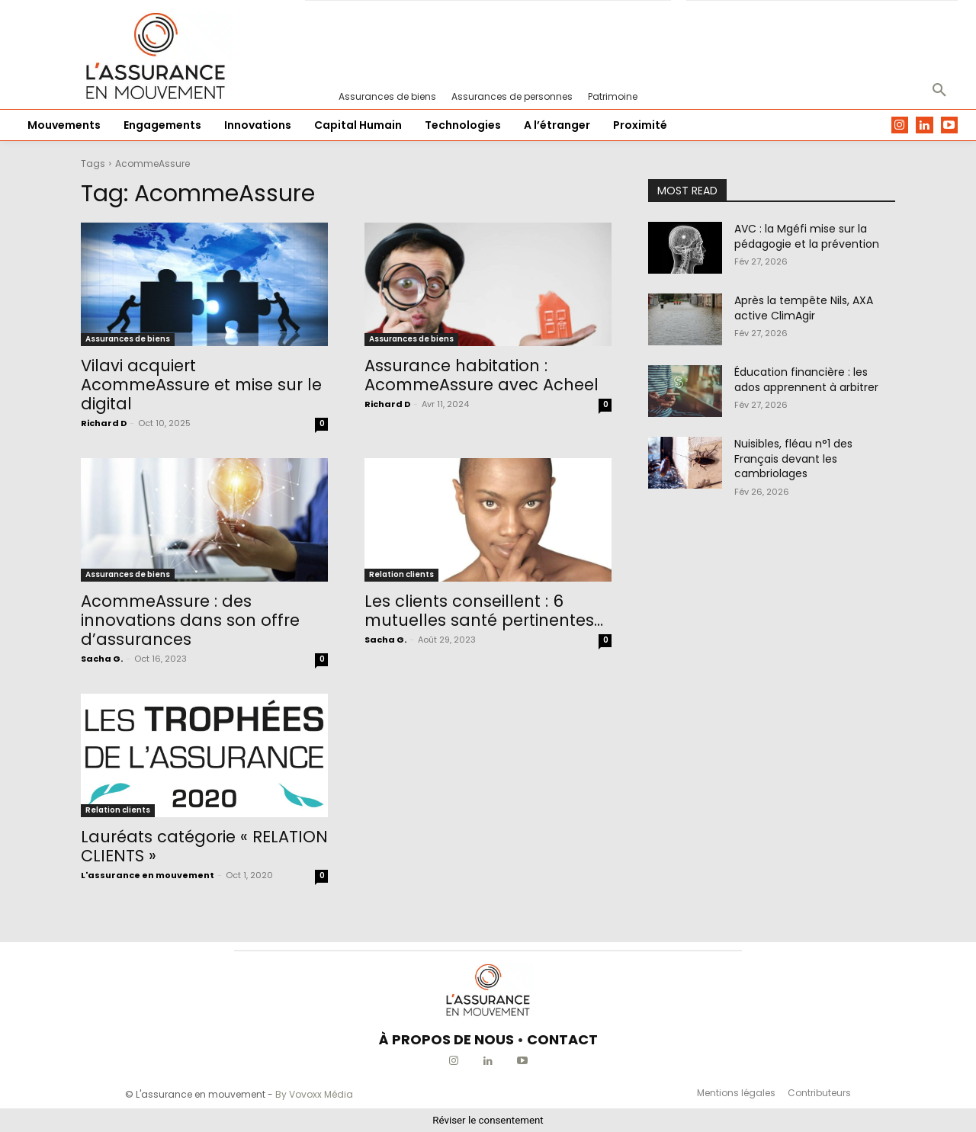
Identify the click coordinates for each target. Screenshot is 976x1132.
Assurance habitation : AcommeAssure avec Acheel (481, 375)
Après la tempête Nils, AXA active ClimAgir (803, 308)
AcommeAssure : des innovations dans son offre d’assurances (190, 620)
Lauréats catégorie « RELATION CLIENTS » (204, 846)
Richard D (104, 423)
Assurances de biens (127, 339)
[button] (939, 90)
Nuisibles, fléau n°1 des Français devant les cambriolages (793, 458)
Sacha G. (102, 659)
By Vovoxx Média (314, 1094)
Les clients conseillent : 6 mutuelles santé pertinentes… (483, 610)
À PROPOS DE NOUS (446, 1039)
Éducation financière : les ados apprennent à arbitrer (806, 379)
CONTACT (562, 1039)
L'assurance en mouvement (147, 875)
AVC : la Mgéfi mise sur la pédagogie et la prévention (806, 236)
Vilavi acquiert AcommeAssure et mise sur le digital (201, 384)
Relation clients (401, 574)
